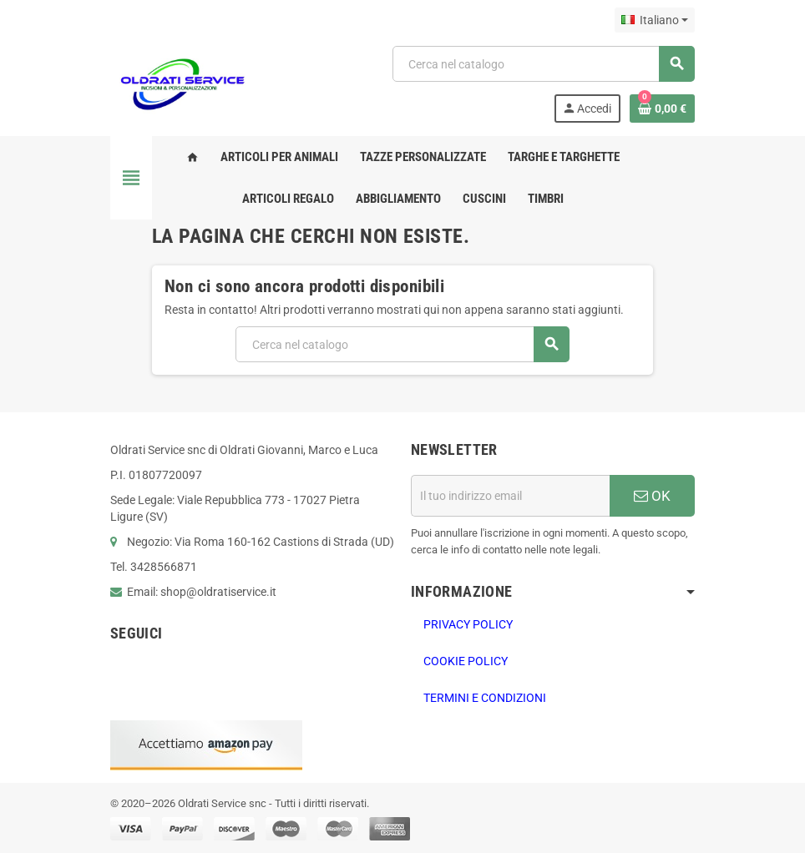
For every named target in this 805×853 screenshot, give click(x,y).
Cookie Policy (465, 661)
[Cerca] (543, 64)
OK (652, 495)
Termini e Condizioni (484, 697)
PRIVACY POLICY (468, 624)
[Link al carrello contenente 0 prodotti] (662, 108)
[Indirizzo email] (510, 496)
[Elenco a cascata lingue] (655, 20)
